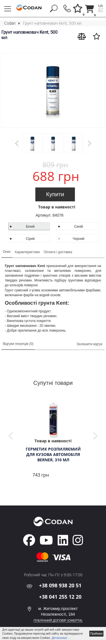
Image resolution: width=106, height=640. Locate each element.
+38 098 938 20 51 (60, 585)
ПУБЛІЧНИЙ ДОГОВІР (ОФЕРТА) (58, 620)
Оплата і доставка (58, 252)
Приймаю (96, 633)
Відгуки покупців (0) (18, 344)
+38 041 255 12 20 (60, 596)
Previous (10, 436)
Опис (7, 252)
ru (100, 11)
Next (95, 436)
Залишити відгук (89, 344)
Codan (10, 23)
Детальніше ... (61, 637)
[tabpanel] (53, 440)
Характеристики (27, 252)
